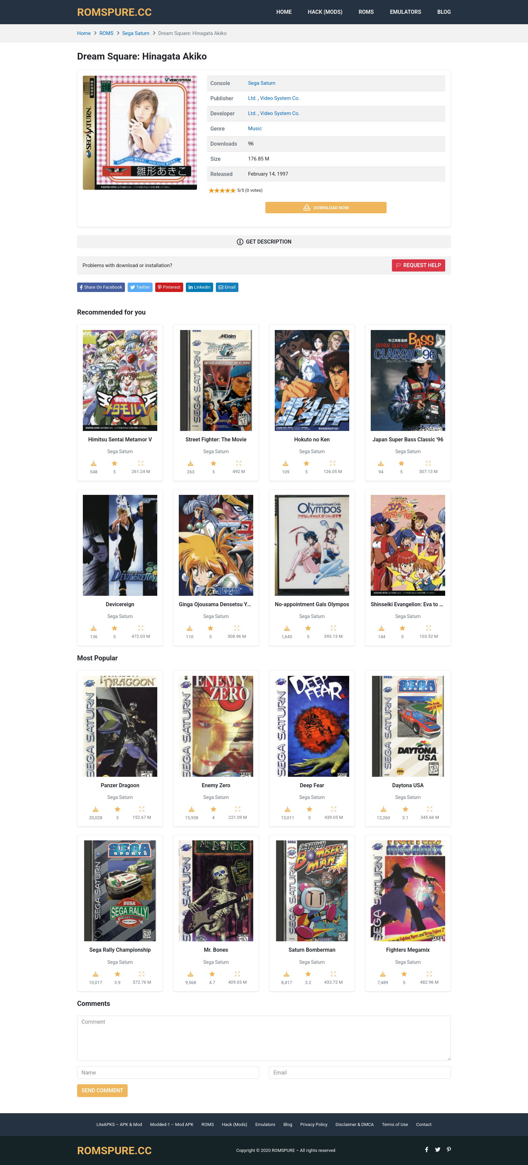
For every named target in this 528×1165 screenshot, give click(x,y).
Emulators (405, 12)
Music (255, 128)
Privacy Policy (314, 1124)
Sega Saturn (136, 33)
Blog (444, 12)
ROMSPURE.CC (114, 12)
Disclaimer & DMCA (355, 1124)
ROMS (366, 12)
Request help (418, 265)
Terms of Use (395, 1124)
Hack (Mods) (234, 1124)
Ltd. (253, 98)
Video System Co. (280, 98)
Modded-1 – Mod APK (172, 1124)
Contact (424, 1124)
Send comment (102, 1090)
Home (284, 12)
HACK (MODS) (325, 12)
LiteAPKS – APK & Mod (119, 1124)
